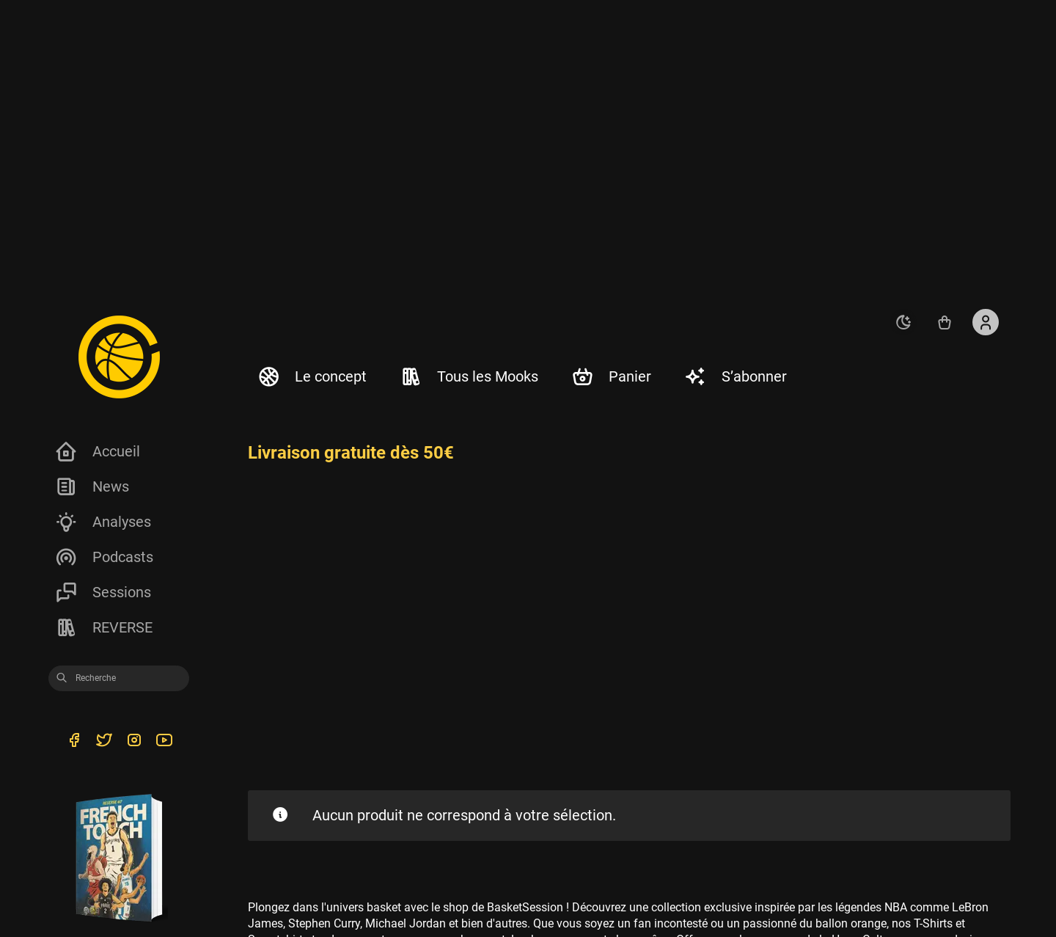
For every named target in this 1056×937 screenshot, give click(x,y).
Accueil (97, 451)
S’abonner (735, 376)
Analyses (102, 521)
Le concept (312, 376)
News (91, 486)
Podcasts (103, 557)
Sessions (102, 592)
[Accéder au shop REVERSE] (944, 322)
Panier (611, 376)
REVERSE (103, 627)
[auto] (903, 322)
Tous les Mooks (468, 376)
